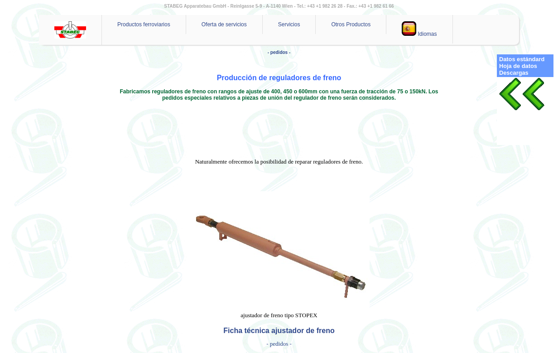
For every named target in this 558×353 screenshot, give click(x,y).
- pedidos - (279, 52)
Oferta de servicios (224, 24)
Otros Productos (350, 24)
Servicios (289, 24)
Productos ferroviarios (143, 24)
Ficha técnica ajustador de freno (278, 330)
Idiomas (419, 29)
